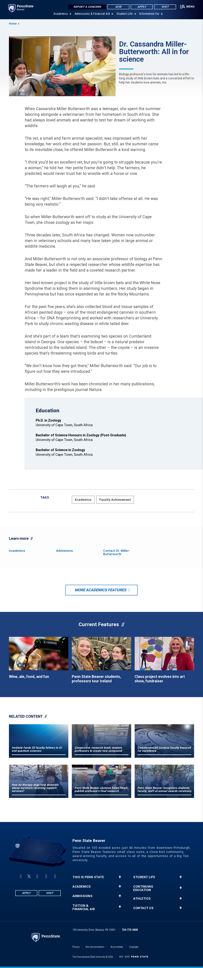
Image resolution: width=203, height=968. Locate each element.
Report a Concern (87, 6)
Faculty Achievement (115, 499)
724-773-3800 (130, 929)
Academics (60, 13)
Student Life (124, 13)
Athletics (142, 898)
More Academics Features (100, 590)
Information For (149, 13)
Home (12, 23)
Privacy (76, 946)
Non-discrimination (95, 946)
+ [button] (120, 877)
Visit (165, 6)
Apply (141, 6)
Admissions (64, 550)
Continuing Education (143, 888)
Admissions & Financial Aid (92, 13)
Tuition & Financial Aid (83, 907)
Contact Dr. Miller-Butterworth (116, 552)
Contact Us (143, 908)
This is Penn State (88, 877)
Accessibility (116, 946)
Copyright (133, 946)
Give (118, 6)
